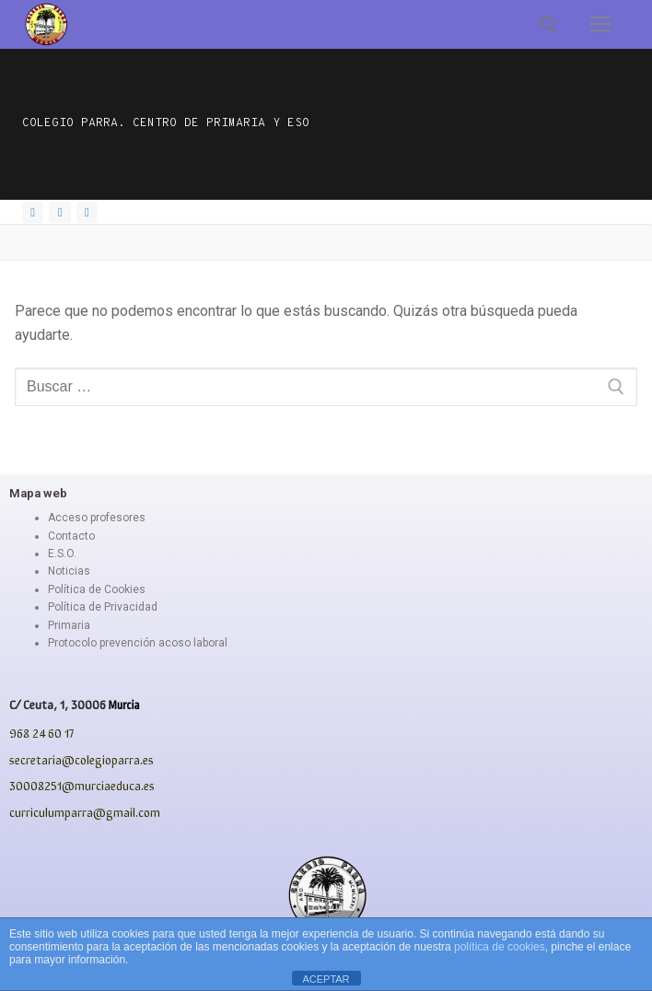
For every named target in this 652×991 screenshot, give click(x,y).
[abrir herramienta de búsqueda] (548, 25)
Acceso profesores (97, 517)
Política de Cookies (97, 589)
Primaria (69, 625)
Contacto (71, 536)
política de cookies (499, 946)
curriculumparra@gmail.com (84, 812)
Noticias (69, 571)
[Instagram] (59, 212)
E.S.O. (62, 553)
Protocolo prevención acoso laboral (137, 642)
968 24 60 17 (41, 732)
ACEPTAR (325, 979)
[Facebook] (32, 212)
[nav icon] (600, 25)
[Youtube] (87, 212)
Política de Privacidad (102, 606)
